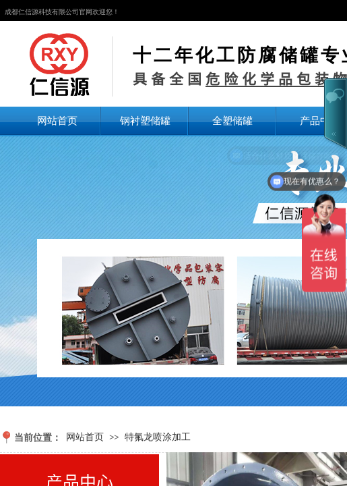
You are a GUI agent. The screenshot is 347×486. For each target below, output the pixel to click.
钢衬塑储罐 (145, 120)
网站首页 (57, 120)
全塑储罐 (232, 120)
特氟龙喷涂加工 (158, 436)
